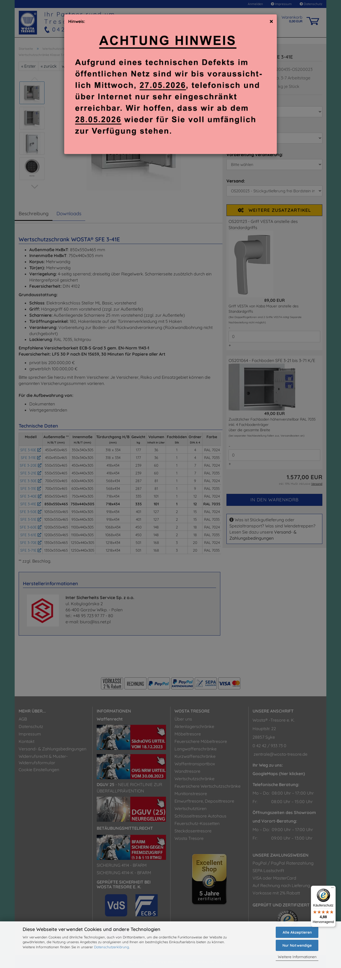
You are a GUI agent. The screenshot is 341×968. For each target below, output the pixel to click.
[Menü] (332, 889)
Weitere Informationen (297, 956)
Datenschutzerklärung (111, 947)
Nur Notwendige (297, 945)
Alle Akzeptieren (297, 932)
